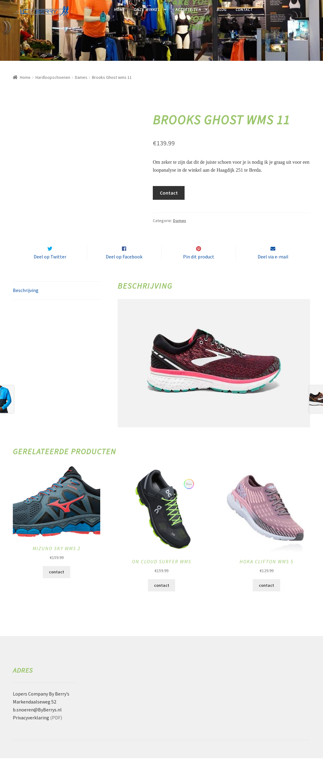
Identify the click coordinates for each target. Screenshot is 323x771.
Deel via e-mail (273, 269)
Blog (222, 9)
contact (56, 585)
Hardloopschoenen (52, 77)
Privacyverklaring (31, 730)
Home (119, 9)
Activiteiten (188, 9)
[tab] (56, 303)
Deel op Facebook (124, 269)
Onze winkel (147, 9)
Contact (244, 9)
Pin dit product (198, 269)
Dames (81, 77)
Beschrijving (26, 303)
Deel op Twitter (50, 269)
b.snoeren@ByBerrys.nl (37, 722)
